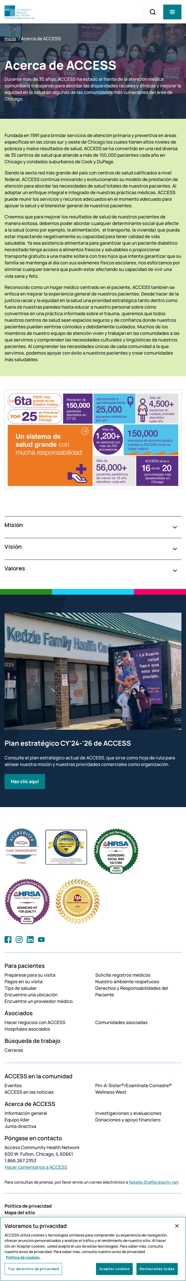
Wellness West (111, 1092)
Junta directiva (20, 1126)
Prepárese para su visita (30, 975)
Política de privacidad (28, 1206)
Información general (26, 1113)
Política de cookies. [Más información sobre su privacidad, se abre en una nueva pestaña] (23, 1257)
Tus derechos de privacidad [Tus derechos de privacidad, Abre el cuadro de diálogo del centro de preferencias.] (33, 1268)
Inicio (10, 38)
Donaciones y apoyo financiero (128, 1120)
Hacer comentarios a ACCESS (36, 1167)
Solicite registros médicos (123, 975)
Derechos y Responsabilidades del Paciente (131, 991)
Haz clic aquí (25, 781)
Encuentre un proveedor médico (39, 1001)
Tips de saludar (21, 988)
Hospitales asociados (27, 1029)
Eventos (13, 1085)
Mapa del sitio (20, 1212)
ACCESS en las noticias (29, 1092)
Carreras (14, 1050)
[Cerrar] (177, 1226)
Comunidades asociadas (121, 1022)
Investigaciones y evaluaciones (128, 1113)
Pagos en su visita (23, 981)
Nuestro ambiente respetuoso (127, 981)
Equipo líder (17, 1120)
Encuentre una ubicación (31, 995)
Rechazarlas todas (157, 1268)
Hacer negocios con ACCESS (35, 1022)
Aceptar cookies (114, 1268)
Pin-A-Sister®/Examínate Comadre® (133, 1085)
